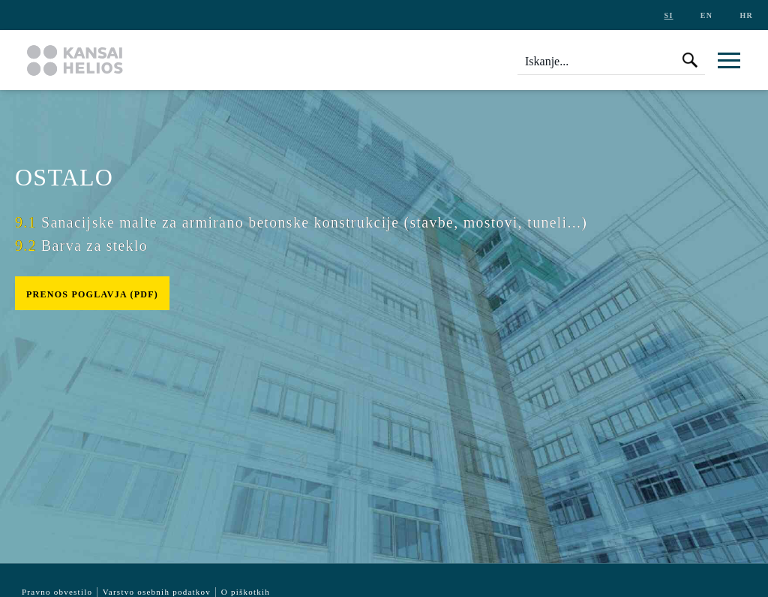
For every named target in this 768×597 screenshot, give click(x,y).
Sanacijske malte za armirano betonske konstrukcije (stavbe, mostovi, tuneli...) (301, 222)
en (706, 15)
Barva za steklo (81, 245)
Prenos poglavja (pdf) (92, 294)
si (669, 15)
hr (746, 15)
